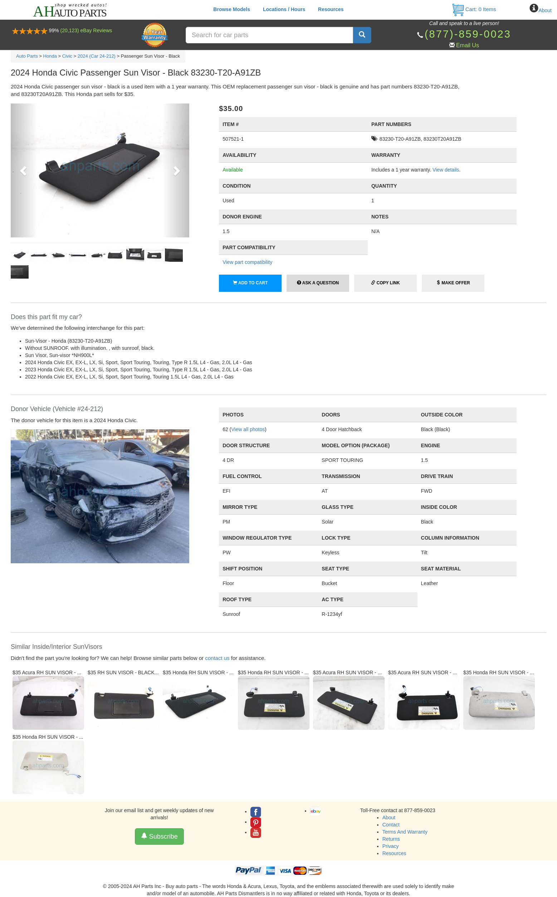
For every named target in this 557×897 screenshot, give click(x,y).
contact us (217, 658)
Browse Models (231, 9)
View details (446, 170)
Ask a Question (318, 282)
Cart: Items (473, 9)
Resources (331, 9)
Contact (391, 825)
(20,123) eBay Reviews (86, 30)
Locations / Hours (284, 9)
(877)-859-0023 (468, 34)
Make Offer (453, 282)
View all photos (248, 429)
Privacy (390, 846)
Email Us (467, 45)
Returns (391, 839)
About (545, 10)
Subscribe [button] (159, 836)
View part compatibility (247, 262)
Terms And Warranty (404, 832)
